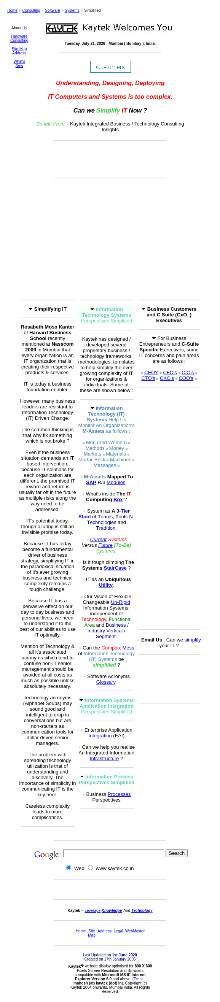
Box (118, 499)
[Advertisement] (110, 159)
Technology (142, 910)
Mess (128, 648)
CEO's (151, 372)
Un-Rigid (120, 602)
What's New (19, 63)
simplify (192, 640)
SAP (91, 482)
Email (138, 979)
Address (19, 53)
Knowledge (112, 910)
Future (105, 545)
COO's (186, 378)
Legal (118, 931)
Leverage (92, 910)
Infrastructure (104, 758)
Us (24, 28)
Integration (100, 735)
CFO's (170, 372)
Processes (119, 794)
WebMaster (135, 931)
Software (52, 10)
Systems (72, 10)
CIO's (188, 372)
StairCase (115, 568)
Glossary (105, 682)
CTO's (148, 378)
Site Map (19, 49)
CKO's (167, 378)
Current (98, 539)
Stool (84, 516)
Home (12, 10)
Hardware (19, 36)
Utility (106, 585)
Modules (116, 482)
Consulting (31, 10)
